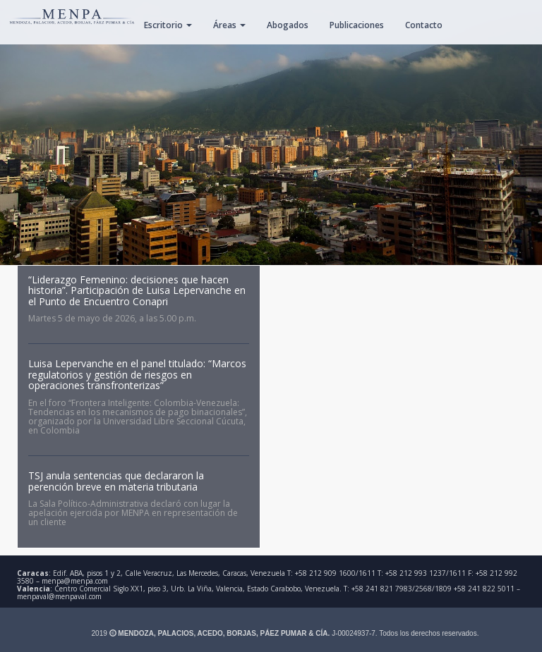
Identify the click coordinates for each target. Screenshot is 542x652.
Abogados (287, 25)
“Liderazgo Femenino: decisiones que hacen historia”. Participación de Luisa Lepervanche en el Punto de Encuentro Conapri (137, 290)
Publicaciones (357, 25)
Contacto (423, 25)
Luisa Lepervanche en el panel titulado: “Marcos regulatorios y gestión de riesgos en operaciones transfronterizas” (137, 374)
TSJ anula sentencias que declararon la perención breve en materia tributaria (116, 481)
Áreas (229, 25)
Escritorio (168, 25)
